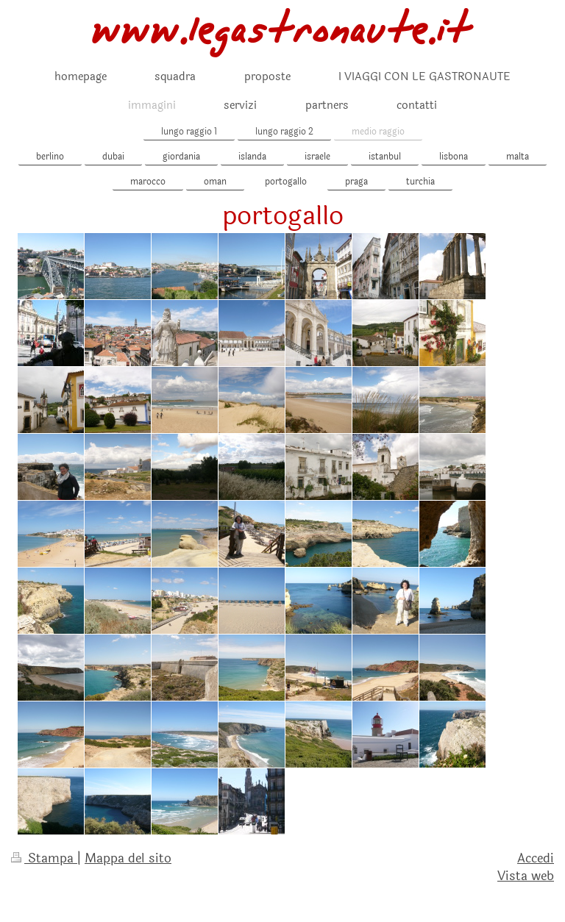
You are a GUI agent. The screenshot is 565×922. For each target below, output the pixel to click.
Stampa (44, 858)
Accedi (535, 858)
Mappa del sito (128, 858)
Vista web (525, 876)
